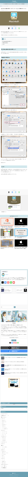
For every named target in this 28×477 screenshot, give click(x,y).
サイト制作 (4, 439)
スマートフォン (4, 433)
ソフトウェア (4, 427)
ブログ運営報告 (4, 467)
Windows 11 (4, 421)
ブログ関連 (4, 440)
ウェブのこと (3, 436)
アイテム (3, 443)
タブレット (4, 434)
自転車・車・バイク (5, 452)
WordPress (4, 437)
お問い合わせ (11, 474)
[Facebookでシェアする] (12, 29)
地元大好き (4, 451)
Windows (3, 420)
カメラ (3, 448)
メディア (3, 458)
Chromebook (4, 424)
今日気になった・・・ (5, 415)
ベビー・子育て (4, 466)
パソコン (3, 418)
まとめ (3, 44)
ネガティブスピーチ (4, 464)
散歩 (3, 455)
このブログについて (16, 474)
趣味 (2, 445)
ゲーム (3, 460)
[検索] (14, 307)
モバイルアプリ (4, 431)
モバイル (3, 430)
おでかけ (3, 449)
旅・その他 (4, 454)
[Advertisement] (7, 182)
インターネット (4, 442)
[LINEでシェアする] (19, 29)
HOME (14, 473)
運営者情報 (13, 340)
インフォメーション (4, 413)
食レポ (3, 457)
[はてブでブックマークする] (15, 29)
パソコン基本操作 (5, 428)
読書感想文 (4, 461)
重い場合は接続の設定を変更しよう (7, 41)
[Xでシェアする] (9, 29)
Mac (5, 211)
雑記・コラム (3, 417)
